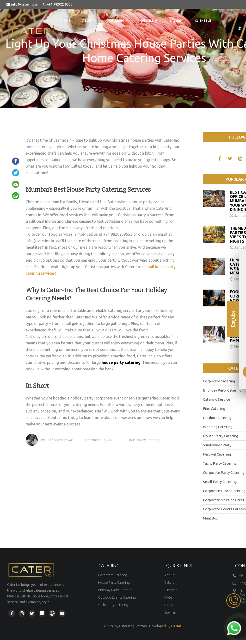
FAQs (168, 597)
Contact (125, 43)
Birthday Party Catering (115, 590)
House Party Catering (114, 582)
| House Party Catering (139, 440)
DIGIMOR (177, 626)
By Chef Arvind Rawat (57, 440)
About (89, 20)
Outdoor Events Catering (117, 597)
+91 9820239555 (58, 4)
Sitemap (170, 612)
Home (65, 20)
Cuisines (148, 20)
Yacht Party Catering (113, 605)
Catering (118, 20)
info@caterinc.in (22, 4)
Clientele (203, 20)
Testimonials (72, 43)
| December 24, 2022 (97, 440)
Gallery (176, 20)
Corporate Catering (112, 575)
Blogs (101, 43)
